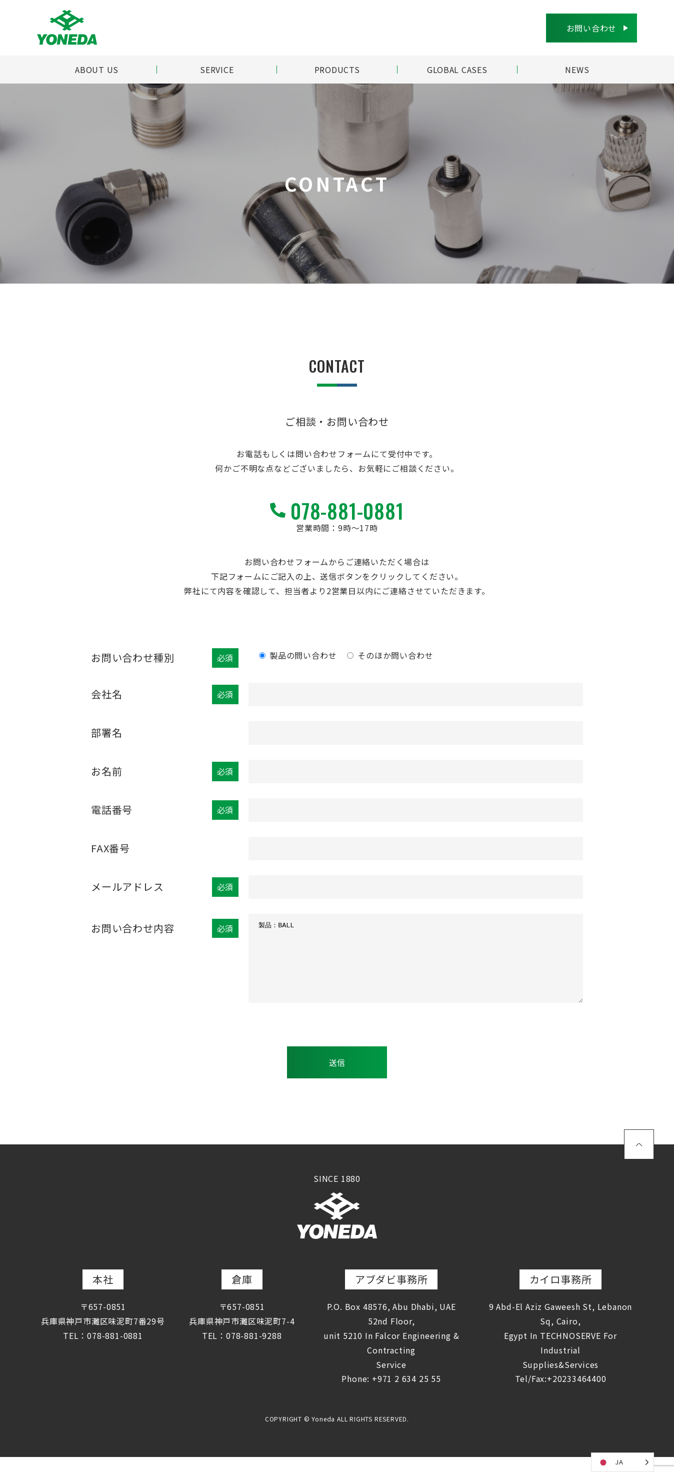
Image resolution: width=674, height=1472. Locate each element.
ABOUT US (96, 70)
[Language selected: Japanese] (622, 1462)
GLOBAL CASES (457, 70)
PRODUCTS (337, 70)
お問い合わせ (591, 28)
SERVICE (217, 70)
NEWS (577, 70)
